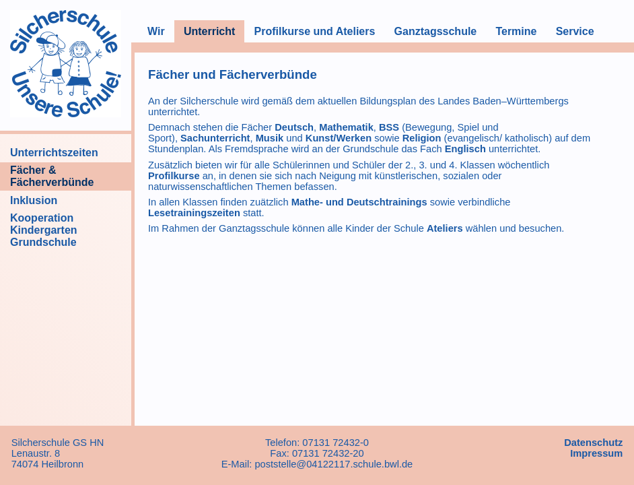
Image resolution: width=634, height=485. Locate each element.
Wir (156, 31)
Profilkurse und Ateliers (314, 31)
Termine (515, 31)
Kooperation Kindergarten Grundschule (43, 230)
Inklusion (33, 200)
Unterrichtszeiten (54, 152)
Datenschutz (593, 442)
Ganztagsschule (435, 31)
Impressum (596, 453)
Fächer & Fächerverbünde (52, 176)
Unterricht (209, 31)
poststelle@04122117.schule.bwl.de (333, 464)
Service (575, 31)
